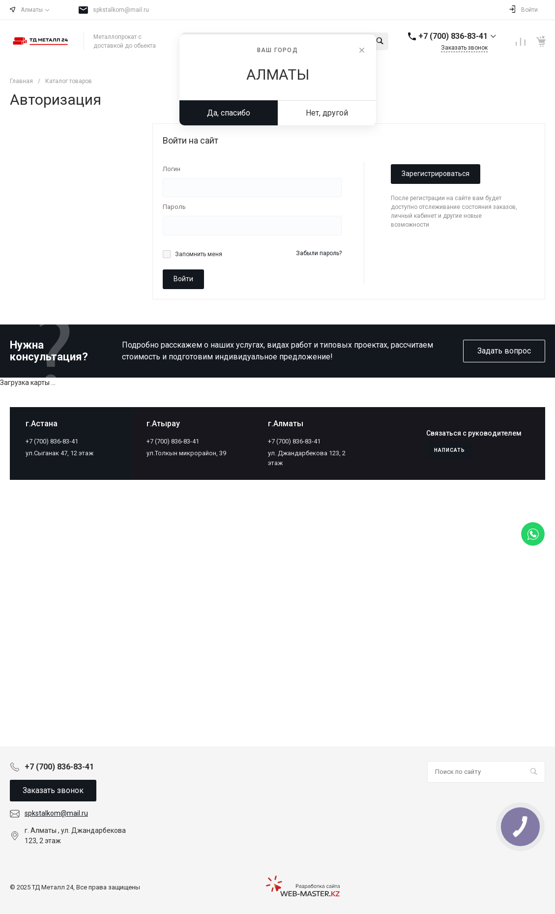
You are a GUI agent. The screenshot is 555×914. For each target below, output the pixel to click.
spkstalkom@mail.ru (121, 9)
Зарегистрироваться (435, 173)
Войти (183, 279)
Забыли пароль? (319, 253)
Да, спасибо (228, 113)
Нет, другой (327, 113)
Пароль (174, 206)
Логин (171, 169)
